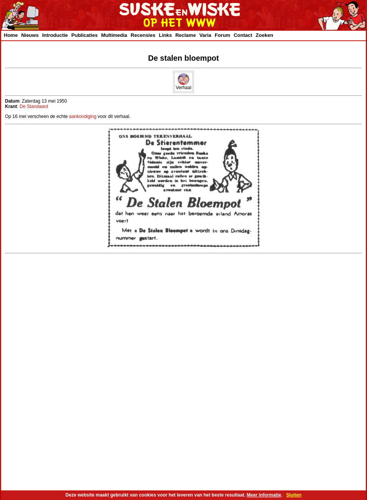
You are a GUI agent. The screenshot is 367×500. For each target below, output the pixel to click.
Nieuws (30, 35)
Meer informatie (264, 495)
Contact (243, 35)
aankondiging (82, 116)
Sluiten (293, 495)
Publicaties (84, 35)
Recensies (143, 35)
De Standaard (34, 106)
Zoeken (264, 35)
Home (11, 35)
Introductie (55, 35)
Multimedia (114, 35)
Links (165, 35)
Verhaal (184, 85)
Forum (222, 35)
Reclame (185, 35)
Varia (205, 35)
